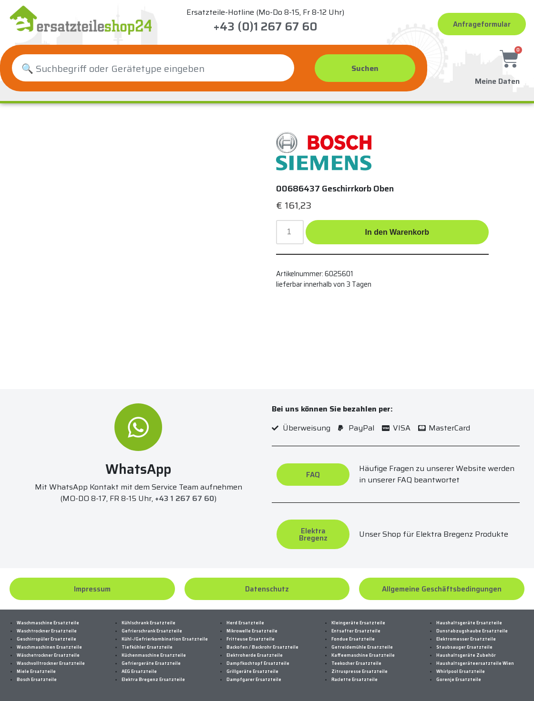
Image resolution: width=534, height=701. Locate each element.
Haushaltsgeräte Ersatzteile (469, 623)
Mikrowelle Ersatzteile (251, 631)
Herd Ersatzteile (245, 623)
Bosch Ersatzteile (37, 679)
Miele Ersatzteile (36, 671)
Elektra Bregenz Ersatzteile (153, 679)
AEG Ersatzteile (139, 671)
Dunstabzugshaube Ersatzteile (472, 631)
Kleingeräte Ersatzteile (358, 623)
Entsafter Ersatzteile (355, 631)
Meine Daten (497, 80)
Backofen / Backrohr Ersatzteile (262, 647)
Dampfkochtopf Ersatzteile (257, 663)
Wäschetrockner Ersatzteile (48, 655)
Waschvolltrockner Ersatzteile (51, 663)
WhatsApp (138, 469)
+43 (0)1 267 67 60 (265, 27)
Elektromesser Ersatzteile (466, 639)
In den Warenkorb (397, 232)
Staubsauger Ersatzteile (464, 647)
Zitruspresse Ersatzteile (359, 671)
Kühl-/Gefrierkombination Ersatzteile (165, 639)
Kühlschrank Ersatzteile (148, 623)
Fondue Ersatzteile (353, 639)
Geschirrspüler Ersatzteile (46, 639)
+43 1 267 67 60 (184, 498)
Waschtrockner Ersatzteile (47, 631)
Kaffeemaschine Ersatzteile (363, 655)
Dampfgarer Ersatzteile (253, 679)
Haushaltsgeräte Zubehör (466, 655)
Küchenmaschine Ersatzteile (154, 655)
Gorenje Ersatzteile (458, 679)
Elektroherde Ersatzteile (254, 655)
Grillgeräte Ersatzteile (252, 671)
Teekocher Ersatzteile (356, 663)
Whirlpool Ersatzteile (460, 671)
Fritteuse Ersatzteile (250, 639)
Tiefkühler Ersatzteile (147, 647)
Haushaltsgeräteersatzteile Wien (475, 663)
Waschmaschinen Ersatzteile (49, 647)
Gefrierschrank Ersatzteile (152, 631)
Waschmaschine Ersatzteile (48, 623)
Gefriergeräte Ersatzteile (151, 663)
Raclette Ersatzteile (354, 679)
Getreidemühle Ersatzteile (362, 647)
